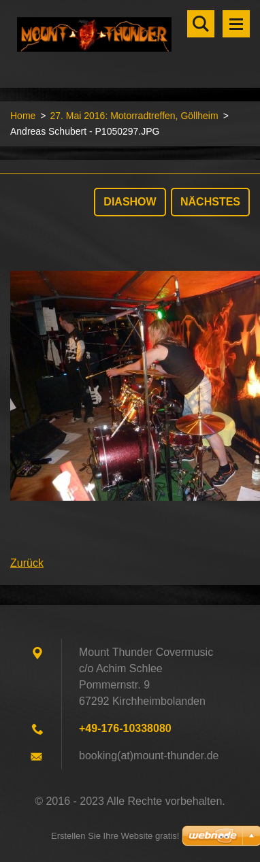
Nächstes (210, 202)
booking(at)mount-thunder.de (148, 755)
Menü (236, 23)
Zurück (27, 563)
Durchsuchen (200, 23)
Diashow (129, 202)
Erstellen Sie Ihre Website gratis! (115, 836)
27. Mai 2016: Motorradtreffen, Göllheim (134, 115)
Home (22, 115)
